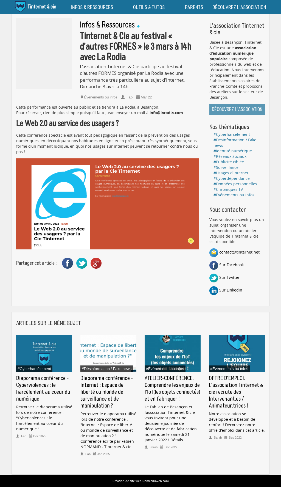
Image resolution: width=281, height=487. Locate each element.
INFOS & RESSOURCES (92, 7)
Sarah (151, 447)
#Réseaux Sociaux (229, 156)
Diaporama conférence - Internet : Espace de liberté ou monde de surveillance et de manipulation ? (106, 392)
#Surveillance (225, 167)
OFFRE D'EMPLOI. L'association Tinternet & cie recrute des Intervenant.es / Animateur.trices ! (236, 392)
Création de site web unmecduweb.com (141, 481)
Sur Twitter (224, 277)
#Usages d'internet (230, 172)
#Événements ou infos (233, 194)
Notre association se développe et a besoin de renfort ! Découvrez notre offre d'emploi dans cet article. (237, 422)
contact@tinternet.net (234, 252)
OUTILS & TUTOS (149, 7)
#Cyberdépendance (231, 178)
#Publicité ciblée (228, 161)
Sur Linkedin (225, 290)
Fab (127, 97)
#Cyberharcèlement (231, 134)
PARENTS (194, 7)
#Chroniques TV (228, 189)
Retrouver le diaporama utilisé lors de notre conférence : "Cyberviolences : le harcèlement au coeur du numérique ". (44, 417)
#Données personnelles (235, 183)
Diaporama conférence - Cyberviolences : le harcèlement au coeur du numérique (43, 388)
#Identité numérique (232, 150)
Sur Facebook (226, 264)
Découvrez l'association (237, 109)
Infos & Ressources (107, 25)
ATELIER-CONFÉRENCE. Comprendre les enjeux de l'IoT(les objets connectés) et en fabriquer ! (172, 388)
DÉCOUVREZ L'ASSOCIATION (239, 7)
